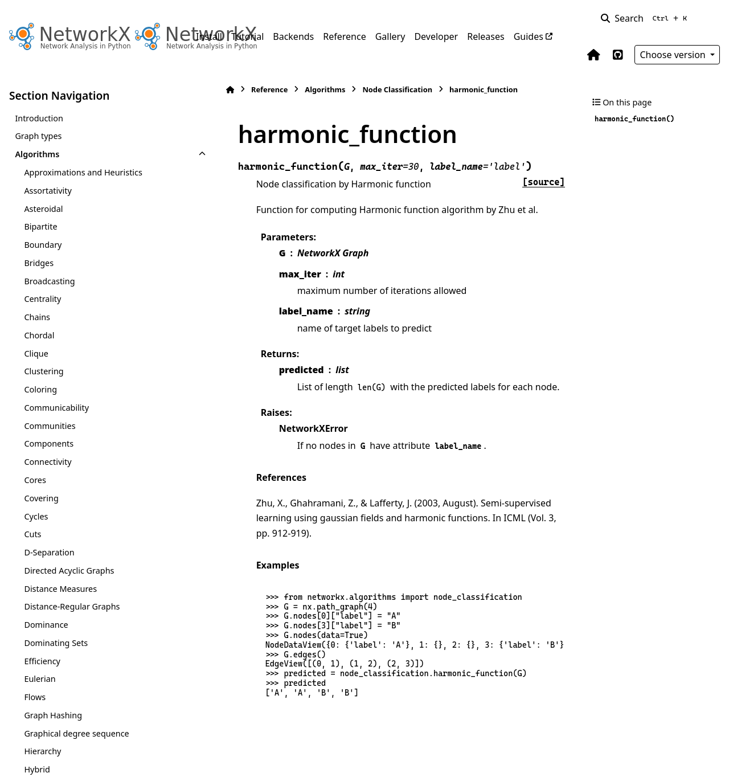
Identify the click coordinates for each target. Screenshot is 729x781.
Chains (37, 317)
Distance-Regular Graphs (72, 606)
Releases (485, 36)
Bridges (39, 262)
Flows (35, 697)
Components (48, 443)
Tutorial (247, 36)
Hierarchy (42, 751)
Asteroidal (43, 208)
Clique (36, 353)
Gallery (390, 36)
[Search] (646, 18)
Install (209, 36)
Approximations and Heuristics (83, 172)
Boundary (43, 244)
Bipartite (40, 226)
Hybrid (37, 769)
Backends (293, 36)
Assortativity (47, 190)
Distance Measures (60, 588)
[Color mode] (713, 18)
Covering (41, 498)
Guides (528, 36)
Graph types (38, 135)
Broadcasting (49, 281)
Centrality (42, 298)
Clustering (43, 371)
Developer (436, 36)
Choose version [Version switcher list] (674, 54)
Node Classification (369, 89)
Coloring (40, 389)
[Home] (202, 90)
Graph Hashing (53, 715)
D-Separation (49, 552)
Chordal (39, 335)
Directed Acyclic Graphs (69, 570)
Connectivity (47, 461)
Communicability (56, 407)
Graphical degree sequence (76, 733)
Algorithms (37, 154)
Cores (35, 480)
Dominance (46, 624)
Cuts (32, 534)
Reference (344, 36)
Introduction (39, 118)
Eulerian (39, 678)
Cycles (36, 516)
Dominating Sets (56, 642)
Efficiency (42, 661)
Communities (49, 425)
